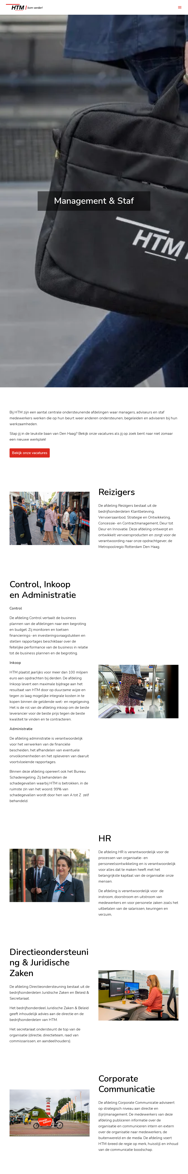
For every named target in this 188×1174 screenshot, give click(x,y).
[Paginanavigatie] (180, 7)
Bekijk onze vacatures (29, 452)
